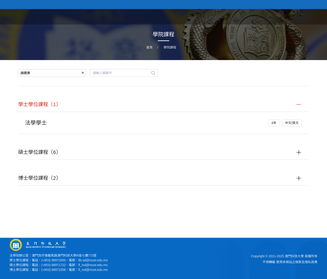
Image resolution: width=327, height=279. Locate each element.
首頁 (200, 16)
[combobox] (52, 73)
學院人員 (289, 16)
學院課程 (266, 16)
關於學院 (219, 16)
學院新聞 (242, 16)
